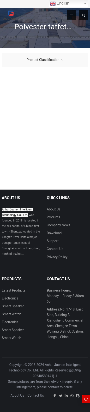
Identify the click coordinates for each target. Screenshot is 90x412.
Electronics (10, 298)
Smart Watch (11, 314)
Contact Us (55, 249)
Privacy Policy (57, 257)
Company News (58, 225)
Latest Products (14, 290)
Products (53, 217)
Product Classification (43, 60)
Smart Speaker (13, 306)
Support (53, 241)
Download (54, 233)
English (59, 3)
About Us (53, 209)
